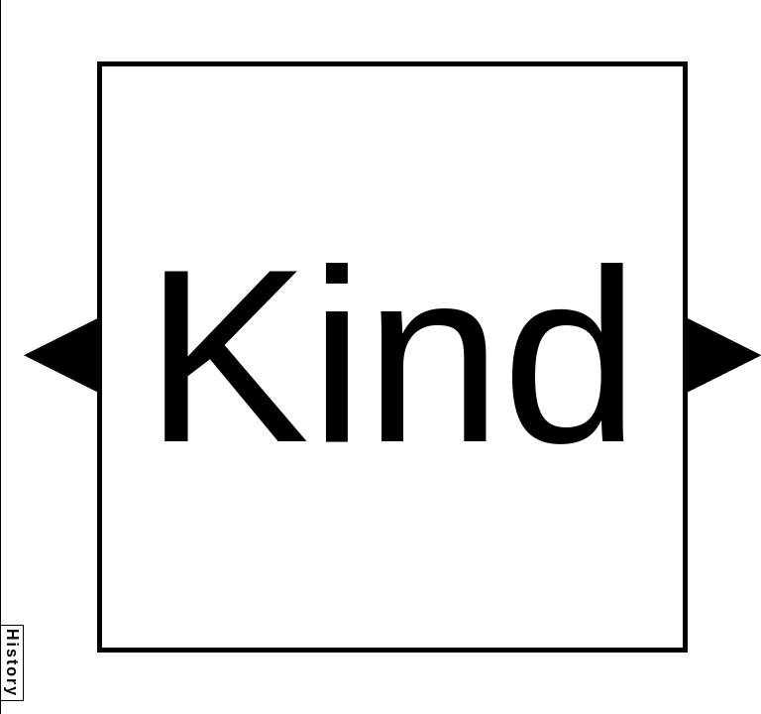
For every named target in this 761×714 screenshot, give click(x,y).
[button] (60, 355)
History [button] (12, 663)
